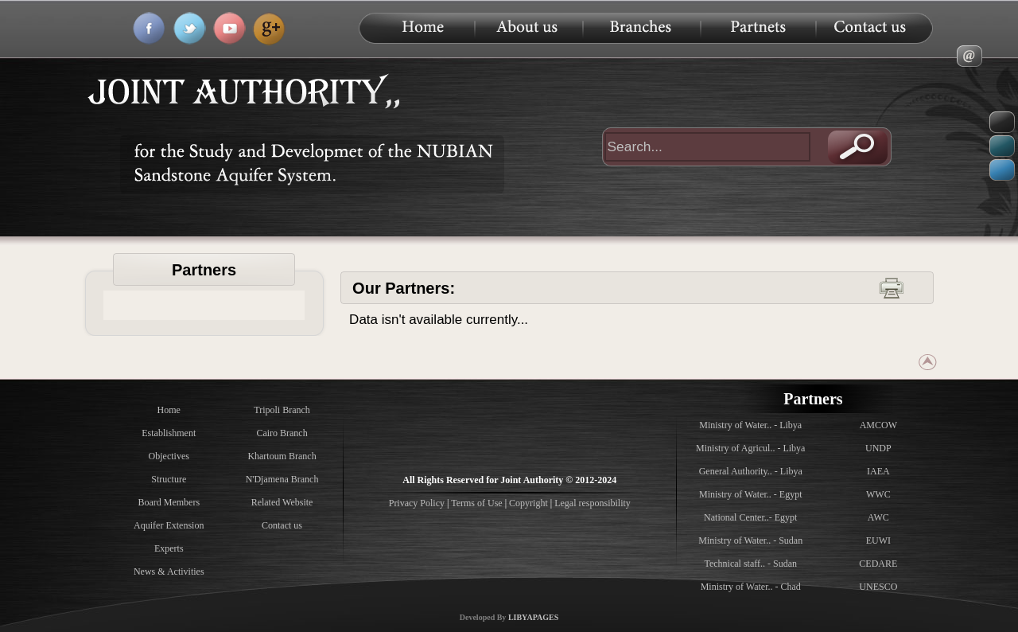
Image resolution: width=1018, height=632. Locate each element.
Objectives (169, 456)
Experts (169, 548)
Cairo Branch (281, 433)
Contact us (282, 525)
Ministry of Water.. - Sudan (750, 540)
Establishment (169, 433)
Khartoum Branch (281, 456)
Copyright (528, 503)
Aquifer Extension (169, 525)
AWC (878, 517)
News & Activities (169, 571)
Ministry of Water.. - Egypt (750, 494)
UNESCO (878, 586)
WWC (878, 494)
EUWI (878, 540)
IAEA (878, 471)
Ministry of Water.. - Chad (751, 586)
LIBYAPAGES (533, 617)
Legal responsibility (592, 503)
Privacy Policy (418, 503)
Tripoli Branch (282, 409)
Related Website (282, 502)
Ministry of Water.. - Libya (750, 425)
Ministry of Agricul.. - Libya (750, 448)
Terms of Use (476, 503)
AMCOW (878, 425)
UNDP (878, 448)
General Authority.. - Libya (750, 471)
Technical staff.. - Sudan (750, 563)
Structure (168, 479)
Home (169, 409)
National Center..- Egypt (750, 517)
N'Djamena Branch (282, 479)
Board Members (169, 502)
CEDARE (878, 563)
